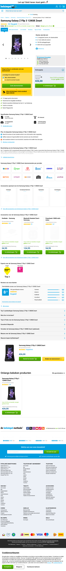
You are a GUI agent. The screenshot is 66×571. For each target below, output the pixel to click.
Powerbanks (49, 491)
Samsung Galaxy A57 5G (6, 472)
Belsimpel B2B (26, 510)
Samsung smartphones (51, 467)
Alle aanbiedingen (50, 519)
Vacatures (3, 526)
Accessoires (50, 486)
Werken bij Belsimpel (31, 544)
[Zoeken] (63, 10)
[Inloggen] (56, 6)
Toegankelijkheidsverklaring (7, 523)
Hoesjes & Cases (50, 488)
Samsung (13, 17)
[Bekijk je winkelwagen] (63, 6)
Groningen (25, 519)
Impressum (45, 544)
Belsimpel (4, 518)
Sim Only (3, 486)
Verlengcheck (4, 510)
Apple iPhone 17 (4, 465)
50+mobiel (25, 465)
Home (2, 17)
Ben (24, 467)
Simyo (24, 479)
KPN (24, 473)
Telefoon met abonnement (32, 463)
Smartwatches (49, 495)
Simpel (24, 478)
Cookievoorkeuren (53, 544)
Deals (48, 518)
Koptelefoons (49, 494)
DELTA (24, 470)
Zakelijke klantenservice (28, 511)
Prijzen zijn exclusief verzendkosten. (50, 540)
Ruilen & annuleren (50, 514)
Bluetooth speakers (50, 497)
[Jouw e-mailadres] (25, 452)
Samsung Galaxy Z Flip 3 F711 (24, 17)
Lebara (24, 475)
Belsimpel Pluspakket (45, 57)
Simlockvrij (40, 49)
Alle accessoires (49, 498)
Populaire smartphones (8, 463)
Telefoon (7, 17)
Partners (23, 544)
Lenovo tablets (26, 494)
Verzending (48, 510)
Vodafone (25, 481)
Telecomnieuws (4, 511)
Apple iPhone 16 (4, 468)
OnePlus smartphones (51, 468)
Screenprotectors (50, 489)
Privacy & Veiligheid (5, 521)
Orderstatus (48, 511)
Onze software (4, 524)
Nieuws (18, 544)
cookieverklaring (57, 562)
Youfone (25, 482)
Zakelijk (26, 508)
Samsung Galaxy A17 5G (6, 473)
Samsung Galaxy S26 (6, 470)
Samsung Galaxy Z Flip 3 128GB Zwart (42, 17)
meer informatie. (50, 542)
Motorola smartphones (51, 472)
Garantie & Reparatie (50, 513)
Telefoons (49, 463)
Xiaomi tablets (26, 491)
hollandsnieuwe (27, 472)
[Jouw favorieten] (60, 6)
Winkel (25, 518)
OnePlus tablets (27, 492)
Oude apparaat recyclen (6, 514)
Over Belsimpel (4, 519)
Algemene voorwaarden (28, 546)
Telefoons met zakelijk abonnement (31, 513)
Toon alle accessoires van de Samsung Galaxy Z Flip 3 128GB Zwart (19, 209)
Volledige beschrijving (7, 157)
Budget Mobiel (26, 468)
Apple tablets (26, 488)
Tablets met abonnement (29, 495)
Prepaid (2, 513)
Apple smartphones (50, 465)
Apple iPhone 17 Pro (5, 467)
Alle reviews (5, 306)
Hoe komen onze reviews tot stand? (11, 301)
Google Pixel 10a (5, 475)
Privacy (39, 544)
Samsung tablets (27, 489)
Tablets (25, 486)
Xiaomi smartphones (51, 470)
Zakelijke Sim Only (27, 514)
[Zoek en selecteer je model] (35, 10)
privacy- (49, 562)
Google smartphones (51, 473)
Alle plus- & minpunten (8, 142)
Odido (24, 476)
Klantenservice (51, 508)
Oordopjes (48, 492)
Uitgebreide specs (6, 126)
